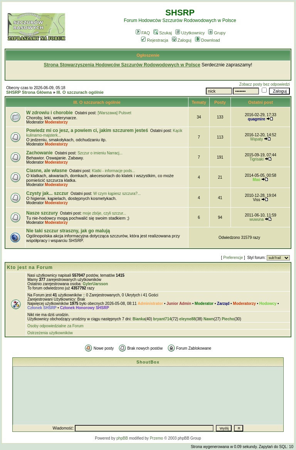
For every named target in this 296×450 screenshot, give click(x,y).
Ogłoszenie (148, 55)
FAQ (143, 32)
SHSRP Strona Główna (29, 92)
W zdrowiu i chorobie (49, 112)
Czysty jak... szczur (47, 193)
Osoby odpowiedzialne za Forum (55, 326)
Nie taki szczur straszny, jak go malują (68, 230)
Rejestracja (154, 40)
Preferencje (233, 257)
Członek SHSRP (42, 308)
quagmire (256, 119)
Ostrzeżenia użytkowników (50, 333)
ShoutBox (148, 362)
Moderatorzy (56, 122)
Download (207, 40)
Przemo (156, 438)
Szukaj (162, 32)
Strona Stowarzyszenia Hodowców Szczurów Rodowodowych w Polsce (122, 65)
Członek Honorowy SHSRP (84, 308)
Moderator (204, 303)
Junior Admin (178, 303)
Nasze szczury (42, 213)
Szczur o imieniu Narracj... (100, 153)
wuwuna (256, 219)
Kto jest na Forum (30, 267)
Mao (257, 180)
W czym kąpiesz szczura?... (117, 193)
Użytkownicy (190, 32)
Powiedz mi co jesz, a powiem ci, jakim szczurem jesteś (87, 130)
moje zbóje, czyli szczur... (104, 213)
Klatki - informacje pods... (113, 171)
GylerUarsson (95, 284)
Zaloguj (182, 40)
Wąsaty (256, 139)
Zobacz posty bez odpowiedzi (264, 84)
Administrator (150, 303)
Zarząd (223, 303)
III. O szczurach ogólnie (80, 92)
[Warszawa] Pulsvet (114, 113)
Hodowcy (267, 303)
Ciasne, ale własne (46, 170)
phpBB (122, 438)
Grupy (216, 32)
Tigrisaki (256, 159)
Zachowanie (39, 153)
